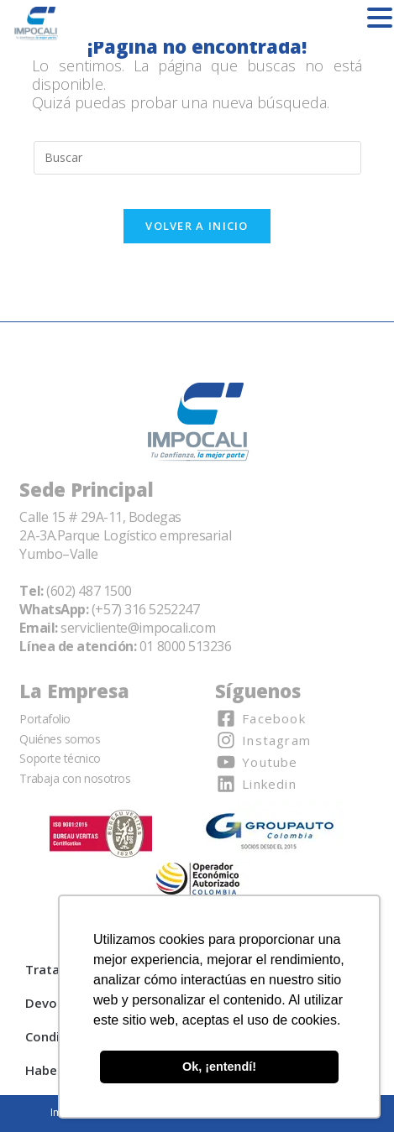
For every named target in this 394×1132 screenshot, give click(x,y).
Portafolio (45, 719)
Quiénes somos (59, 739)
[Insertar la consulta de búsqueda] (197, 158)
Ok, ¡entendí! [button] (219, 1066)
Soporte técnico (59, 758)
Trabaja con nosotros (74, 778)
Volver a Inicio (197, 225)
